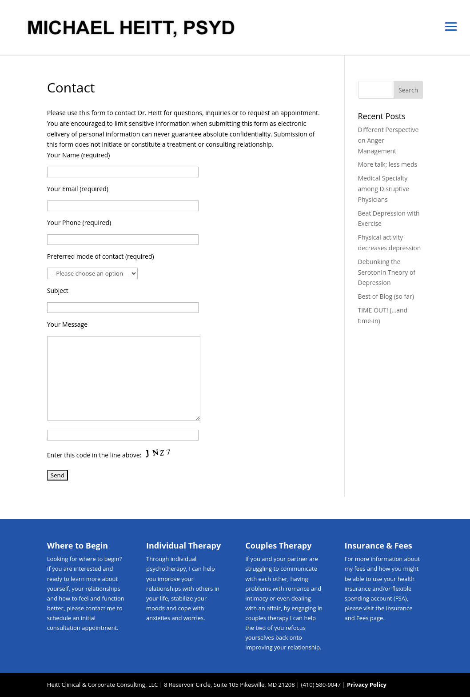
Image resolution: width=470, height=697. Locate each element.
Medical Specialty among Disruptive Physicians (384, 189)
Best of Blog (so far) (386, 296)
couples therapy (266, 618)
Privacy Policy (366, 685)
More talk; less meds (388, 164)
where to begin (99, 559)
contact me (100, 608)
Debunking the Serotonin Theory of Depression (387, 272)
